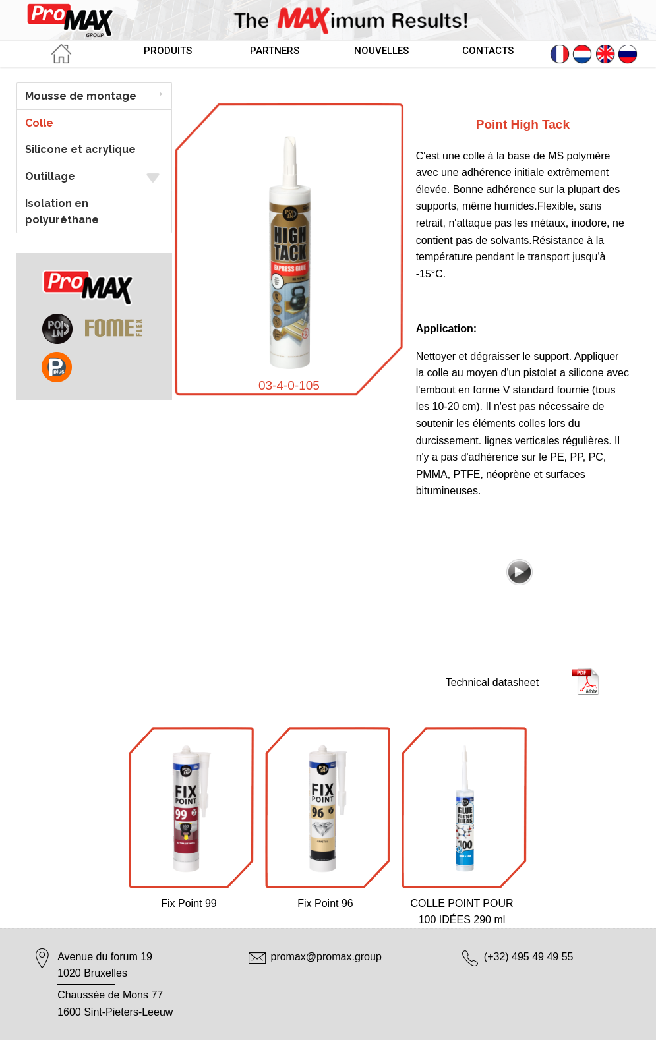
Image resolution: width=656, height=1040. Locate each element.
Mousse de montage (80, 96)
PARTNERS (274, 51)
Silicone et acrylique (80, 149)
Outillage (94, 177)
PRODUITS (168, 51)
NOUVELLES (381, 51)
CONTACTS (488, 51)
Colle (39, 123)
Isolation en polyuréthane (62, 212)
